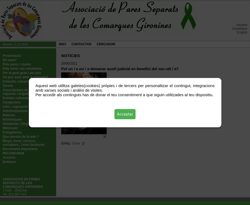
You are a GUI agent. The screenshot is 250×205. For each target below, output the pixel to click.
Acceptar (125, 114)
